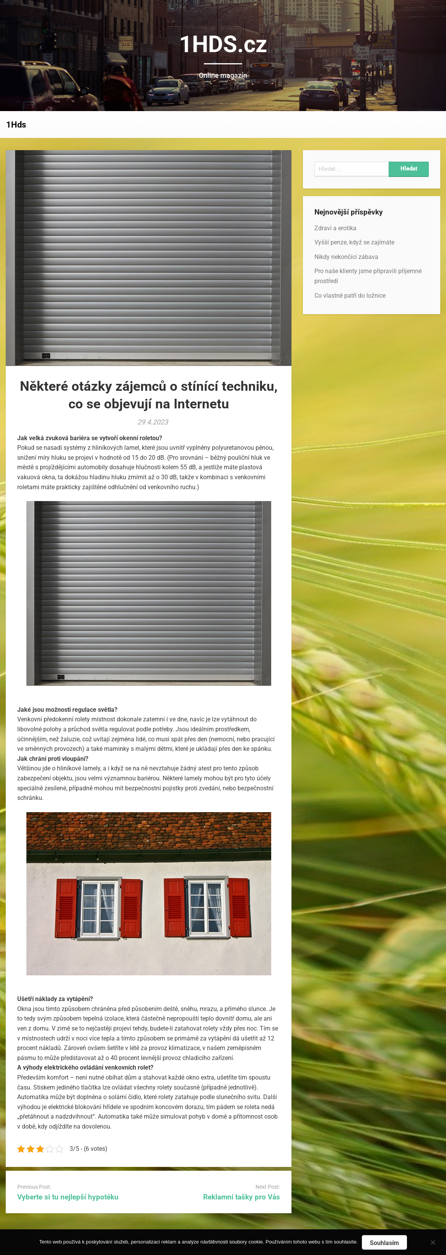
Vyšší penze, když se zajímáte (354, 242)
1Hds (16, 124)
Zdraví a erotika (335, 228)
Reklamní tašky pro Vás (241, 1197)
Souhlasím (384, 1243)
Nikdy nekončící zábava (346, 257)
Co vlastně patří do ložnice (350, 295)
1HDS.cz (223, 44)
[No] (432, 1241)
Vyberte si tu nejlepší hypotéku (68, 1197)
